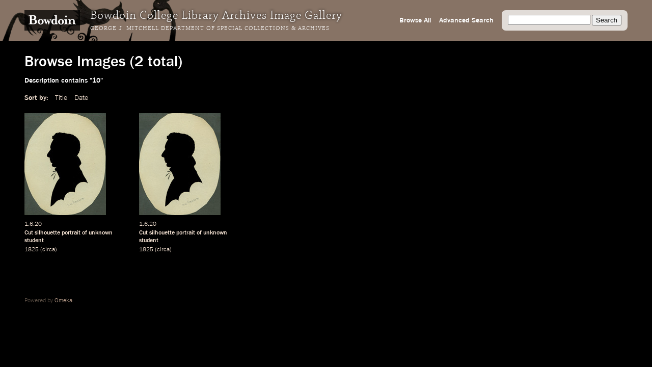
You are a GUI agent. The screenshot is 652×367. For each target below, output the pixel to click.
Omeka (63, 301)
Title (61, 97)
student (34, 241)
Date (81, 97)
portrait (71, 233)
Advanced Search (466, 20)
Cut (28, 233)
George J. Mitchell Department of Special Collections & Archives (210, 28)
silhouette (47, 233)
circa (48, 250)
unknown (101, 233)
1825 (31, 250)
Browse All (415, 20)
